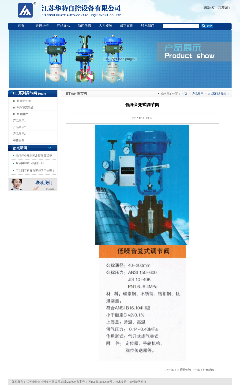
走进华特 (42, 25)
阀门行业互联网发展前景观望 (33, 155)
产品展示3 (19, 133)
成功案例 (126, 25)
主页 (184, 93)
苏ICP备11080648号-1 (101, 381)
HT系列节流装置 (23, 107)
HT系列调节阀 (22, 101)
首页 (21, 25)
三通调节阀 (184, 369)
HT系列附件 (20, 114)
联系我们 (224, 7)
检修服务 (18, 140)
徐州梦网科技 (137, 381)
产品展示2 (19, 127)
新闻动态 (84, 25)
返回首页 (209, 7)
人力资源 (105, 25)
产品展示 (63, 25)
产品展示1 (19, 120)
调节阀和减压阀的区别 (29, 163)
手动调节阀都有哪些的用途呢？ (35, 170)
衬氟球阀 (208, 369)
